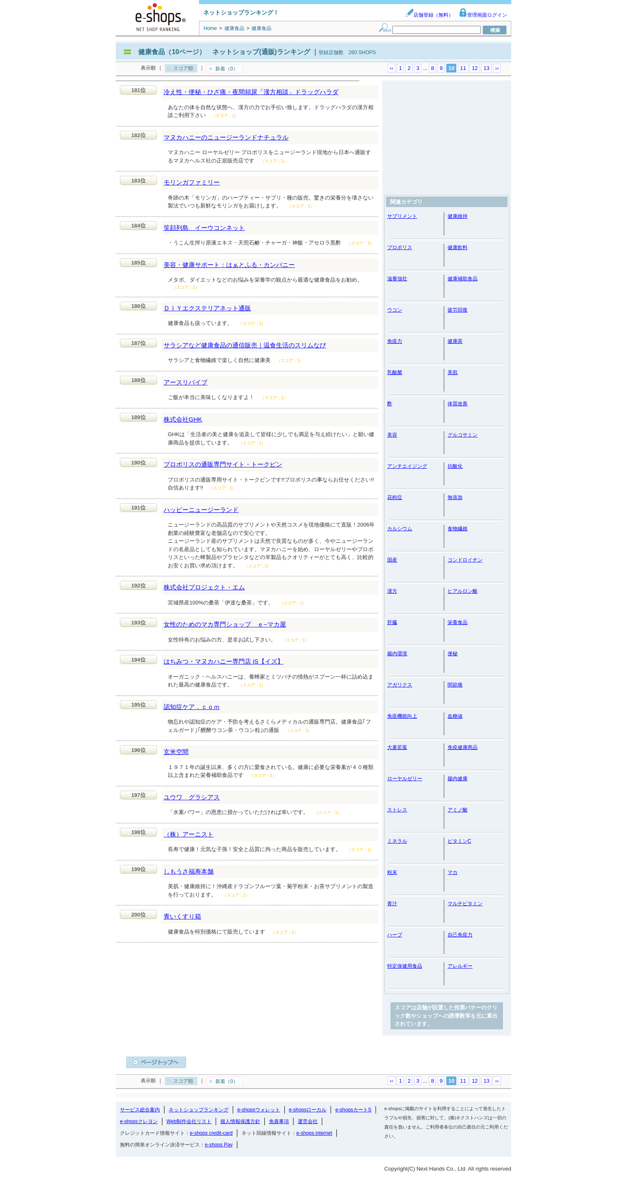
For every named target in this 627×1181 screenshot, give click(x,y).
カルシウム (399, 529)
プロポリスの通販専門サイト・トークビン (223, 464)
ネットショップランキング (199, 1110)
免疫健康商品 (463, 747)
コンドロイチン (465, 560)
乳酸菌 (394, 372)
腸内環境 (397, 654)
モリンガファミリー (192, 182)
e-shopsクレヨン (139, 1121)
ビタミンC (459, 841)
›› (497, 68)
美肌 (453, 372)
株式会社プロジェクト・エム (204, 587)
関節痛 (455, 685)
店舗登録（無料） (429, 15)
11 (463, 68)
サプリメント (402, 216)
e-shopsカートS (353, 1110)
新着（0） (226, 69)
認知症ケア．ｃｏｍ (192, 706)
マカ (453, 872)
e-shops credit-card (211, 1133)
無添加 (455, 497)
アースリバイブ (185, 382)
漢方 (392, 591)
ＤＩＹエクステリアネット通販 (207, 308)
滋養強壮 (397, 279)
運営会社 (308, 1121)
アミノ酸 (458, 810)
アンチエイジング (407, 466)
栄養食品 (458, 622)
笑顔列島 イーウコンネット (204, 227)
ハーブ (394, 935)
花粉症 (394, 497)
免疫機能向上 (402, 716)
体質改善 (458, 404)
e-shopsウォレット (258, 1110)
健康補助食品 (463, 279)
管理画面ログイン (483, 15)
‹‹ (391, 68)
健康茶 (455, 341)
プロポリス (399, 247)
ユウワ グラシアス (192, 797)
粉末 (392, 872)
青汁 (392, 903)
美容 (392, 435)
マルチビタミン (465, 903)
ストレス (397, 810)
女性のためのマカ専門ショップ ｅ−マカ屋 (225, 624)
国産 (392, 560)
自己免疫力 (460, 935)
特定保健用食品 (404, 966)
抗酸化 (455, 466)
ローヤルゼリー (404, 779)
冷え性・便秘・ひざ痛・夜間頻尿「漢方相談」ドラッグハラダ (251, 91)
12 (475, 68)
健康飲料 (458, 247)
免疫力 (394, 341)
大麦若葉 (397, 747)
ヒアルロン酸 (463, 591)
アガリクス (399, 685)
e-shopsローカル (308, 1110)
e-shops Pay (219, 1145)
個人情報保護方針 (240, 1121)
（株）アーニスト (189, 834)
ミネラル (397, 841)
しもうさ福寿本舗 (189, 871)
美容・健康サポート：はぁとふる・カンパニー (229, 264)
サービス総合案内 (140, 1110)
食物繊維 (458, 529)
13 (486, 68)
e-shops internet (314, 1133)
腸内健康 (458, 779)
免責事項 (279, 1121)
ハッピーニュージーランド (201, 509)
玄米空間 (176, 751)
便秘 (453, 654)
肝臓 (392, 622)
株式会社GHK (183, 419)
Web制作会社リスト (189, 1121)
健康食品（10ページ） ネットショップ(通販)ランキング (224, 51)
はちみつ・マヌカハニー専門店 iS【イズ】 (224, 661)
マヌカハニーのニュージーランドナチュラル (226, 137)
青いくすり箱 (182, 916)
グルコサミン (463, 435)
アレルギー (460, 966)
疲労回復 (458, 310)
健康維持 (458, 216)
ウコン (394, 310)
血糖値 (455, 716)
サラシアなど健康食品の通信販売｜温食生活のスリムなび (245, 345)
